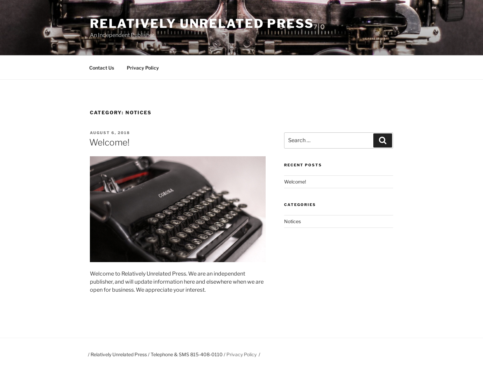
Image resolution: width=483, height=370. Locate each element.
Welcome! (109, 142)
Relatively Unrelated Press (202, 23)
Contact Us (101, 68)
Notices (292, 221)
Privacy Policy (143, 68)
